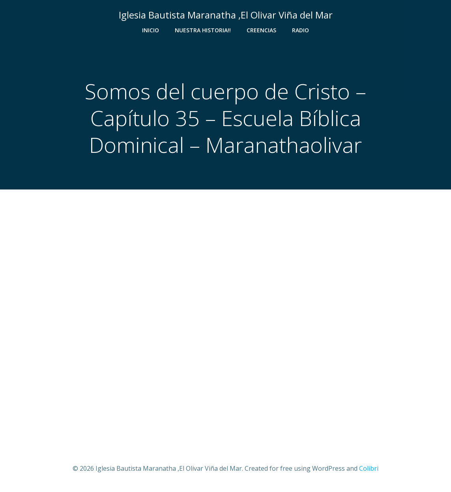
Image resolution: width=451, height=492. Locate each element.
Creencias (261, 30)
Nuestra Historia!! (203, 30)
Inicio (150, 30)
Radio (300, 30)
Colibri (368, 468)
